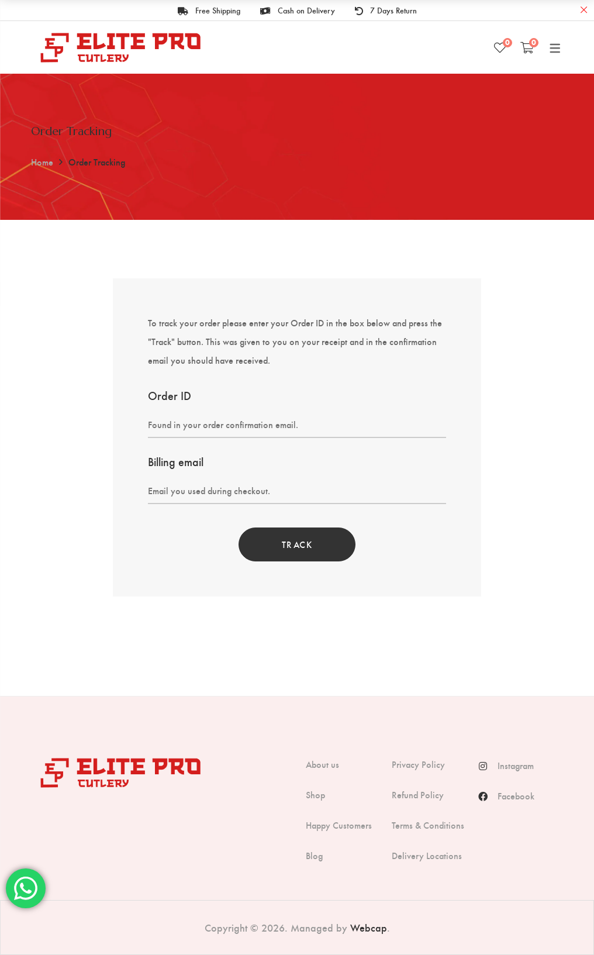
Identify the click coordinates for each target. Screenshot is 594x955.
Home (42, 162)
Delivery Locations (427, 855)
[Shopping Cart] (527, 47)
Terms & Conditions (428, 825)
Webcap (368, 927)
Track (297, 544)
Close (584, 10)
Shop (315, 795)
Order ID (169, 395)
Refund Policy (418, 795)
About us (322, 764)
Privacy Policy (418, 764)
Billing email (175, 461)
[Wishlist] (500, 47)
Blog (314, 855)
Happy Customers (339, 825)
